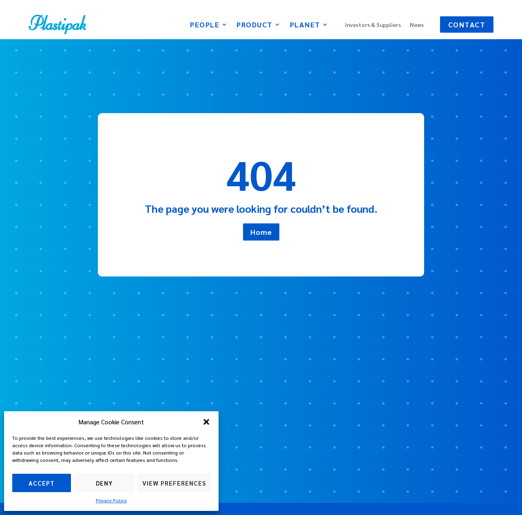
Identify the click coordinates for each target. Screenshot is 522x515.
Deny (104, 483)
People (204, 25)
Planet (305, 25)
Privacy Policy (111, 500)
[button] (206, 422)
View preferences (174, 483)
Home (261, 231)
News (417, 25)
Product (255, 25)
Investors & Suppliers (373, 25)
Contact (467, 24)
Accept (42, 483)
